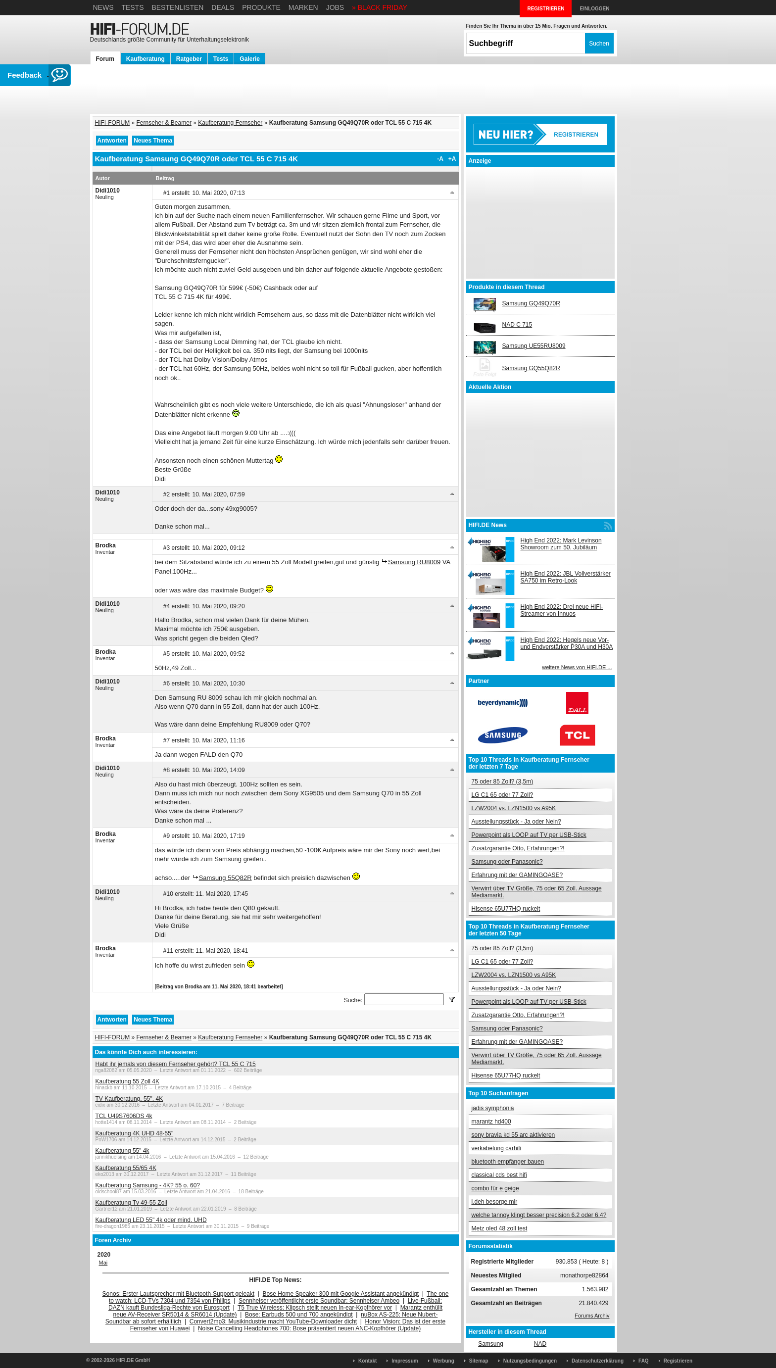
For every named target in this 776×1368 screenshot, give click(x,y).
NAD (540, 1343)
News (103, 7)
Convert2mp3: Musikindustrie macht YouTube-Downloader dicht (273, 1321)
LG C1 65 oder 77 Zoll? (503, 794)
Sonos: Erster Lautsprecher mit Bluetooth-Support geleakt (178, 1293)
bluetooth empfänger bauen (508, 1161)
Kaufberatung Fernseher (230, 122)
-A (440, 158)
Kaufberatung (145, 58)
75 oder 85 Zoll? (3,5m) (503, 781)
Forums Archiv (592, 1316)
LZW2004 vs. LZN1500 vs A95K (514, 808)
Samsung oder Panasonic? (507, 861)
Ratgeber (189, 58)
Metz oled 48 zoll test (500, 1228)
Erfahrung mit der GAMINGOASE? (517, 875)
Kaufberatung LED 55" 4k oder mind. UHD (151, 1220)
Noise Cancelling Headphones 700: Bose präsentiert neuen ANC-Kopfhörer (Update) (309, 1328)
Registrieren (678, 1361)
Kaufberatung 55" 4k (122, 1150)
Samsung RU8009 (414, 562)
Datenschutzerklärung (598, 1361)
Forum (105, 58)
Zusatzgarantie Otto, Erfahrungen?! (518, 848)
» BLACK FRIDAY (379, 7)
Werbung (443, 1361)
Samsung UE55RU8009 (534, 345)
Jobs (335, 7)
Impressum (404, 1361)
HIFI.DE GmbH (133, 1360)
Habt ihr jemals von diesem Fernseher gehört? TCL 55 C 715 (176, 1064)
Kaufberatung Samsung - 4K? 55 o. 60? (148, 1185)
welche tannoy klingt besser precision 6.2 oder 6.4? (539, 1215)
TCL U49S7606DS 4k (124, 1116)
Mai (103, 1263)
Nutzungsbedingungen (530, 1361)
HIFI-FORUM (112, 122)
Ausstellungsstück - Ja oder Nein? (516, 821)
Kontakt (367, 1361)
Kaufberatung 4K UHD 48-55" (135, 1133)
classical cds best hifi (499, 1175)
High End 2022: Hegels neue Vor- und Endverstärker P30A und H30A (567, 643)
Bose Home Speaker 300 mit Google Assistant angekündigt (341, 1293)
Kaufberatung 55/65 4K (126, 1168)
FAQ (643, 1361)
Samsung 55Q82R (225, 877)
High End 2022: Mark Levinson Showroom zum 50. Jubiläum (561, 544)
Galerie (250, 58)
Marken (303, 7)
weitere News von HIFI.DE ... (577, 667)
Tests (132, 7)
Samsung (490, 1343)
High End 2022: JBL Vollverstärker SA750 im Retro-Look (566, 577)
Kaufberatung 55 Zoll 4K (127, 1081)
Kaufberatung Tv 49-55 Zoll (131, 1202)
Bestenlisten (177, 7)
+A (452, 158)
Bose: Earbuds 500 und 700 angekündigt (299, 1314)
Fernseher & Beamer (164, 122)
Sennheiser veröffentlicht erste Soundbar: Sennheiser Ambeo (319, 1300)
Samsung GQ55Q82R (531, 368)
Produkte (261, 7)
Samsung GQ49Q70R (531, 303)
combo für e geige (495, 1188)
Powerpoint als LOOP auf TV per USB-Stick (529, 834)
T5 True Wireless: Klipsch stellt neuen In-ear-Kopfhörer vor (315, 1307)
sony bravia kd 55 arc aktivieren (513, 1134)
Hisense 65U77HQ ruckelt (506, 908)
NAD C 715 (517, 324)
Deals (222, 7)
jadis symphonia (493, 1108)
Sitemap (478, 1361)
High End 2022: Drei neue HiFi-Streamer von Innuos (562, 610)
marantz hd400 (491, 1121)
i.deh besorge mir (495, 1201)
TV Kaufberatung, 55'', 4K (129, 1098)
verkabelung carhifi (497, 1148)
